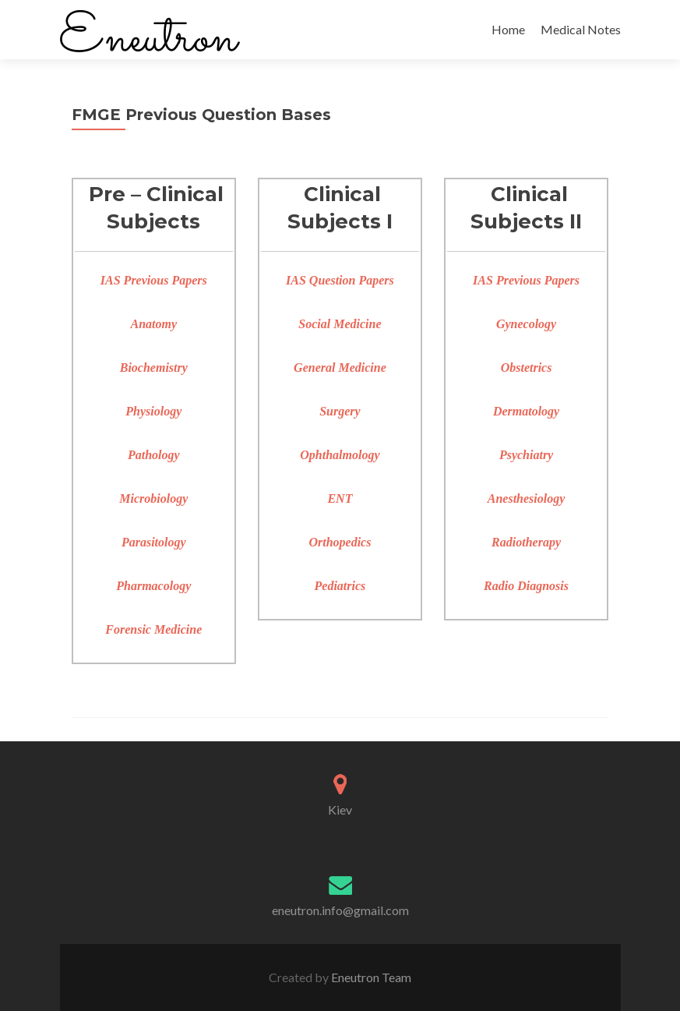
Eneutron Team (370, 977)
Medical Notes (581, 29)
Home (508, 29)
